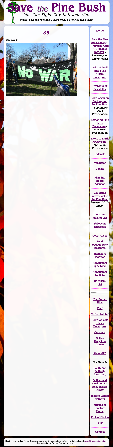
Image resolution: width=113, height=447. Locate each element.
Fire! (100, 308)
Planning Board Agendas (99, 181)
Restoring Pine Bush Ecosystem (100, 123)
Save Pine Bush (56, 7)
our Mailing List (100, 216)
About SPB (99, 353)
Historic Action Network (100, 397)
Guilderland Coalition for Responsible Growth (99, 385)
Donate (99, 168)
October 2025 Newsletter (99, 87)
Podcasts (99, 154)
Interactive (99, 253)
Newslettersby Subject (100, 264)
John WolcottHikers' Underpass (100, 323)
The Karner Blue (100, 301)
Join (97, 214)
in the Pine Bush (99, 197)
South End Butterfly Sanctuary (99, 371)
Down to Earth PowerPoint (99, 140)
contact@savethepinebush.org (95, 441)
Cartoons (99, 332)
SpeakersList (99, 282)
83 (46, 33)
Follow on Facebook (100, 225)
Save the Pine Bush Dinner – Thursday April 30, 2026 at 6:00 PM (100, 46)
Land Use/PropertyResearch (100, 244)
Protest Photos (100, 417)
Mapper (100, 257)
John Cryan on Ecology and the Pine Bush (100, 101)
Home (100, 30)
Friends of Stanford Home (100, 408)
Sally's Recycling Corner (100, 341)
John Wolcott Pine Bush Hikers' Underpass (100, 72)
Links (100, 423)
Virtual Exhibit (99, 314)
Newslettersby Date (100, 273)
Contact (100, 431)
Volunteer (99, 162)
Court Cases (99, 235)
